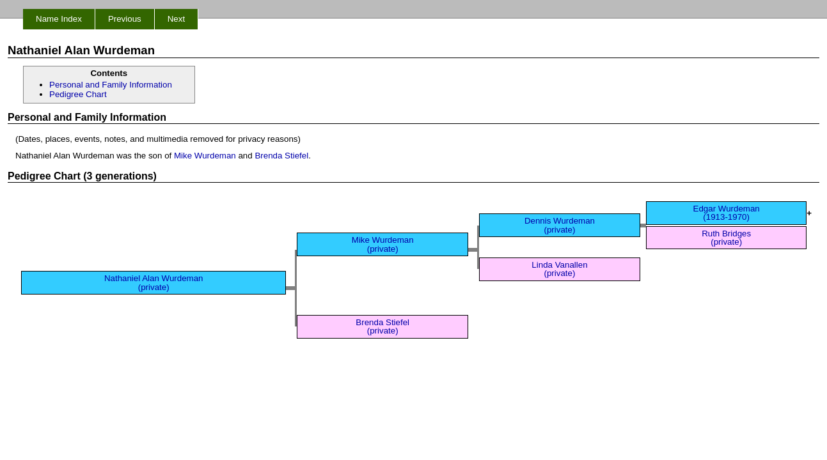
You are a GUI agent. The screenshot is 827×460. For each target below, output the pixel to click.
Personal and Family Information (110, 84)
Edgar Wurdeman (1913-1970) (726, 213)
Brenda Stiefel (281, 155)
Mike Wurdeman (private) (383, 244)
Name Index (59, 19)
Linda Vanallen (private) (559, 269)
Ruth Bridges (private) (726, 238)
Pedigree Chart (78, 94)
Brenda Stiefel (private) (382, 326)
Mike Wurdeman (205, 155)
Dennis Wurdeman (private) (559, 225)
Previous (124, 19)
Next (176, 19)
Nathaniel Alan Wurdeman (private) (153, 282)
